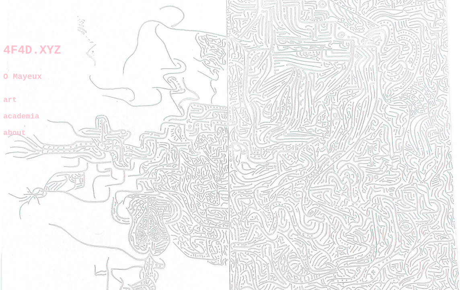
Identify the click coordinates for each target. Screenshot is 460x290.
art (10, 105)
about (14, 140)
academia (21, 123)
